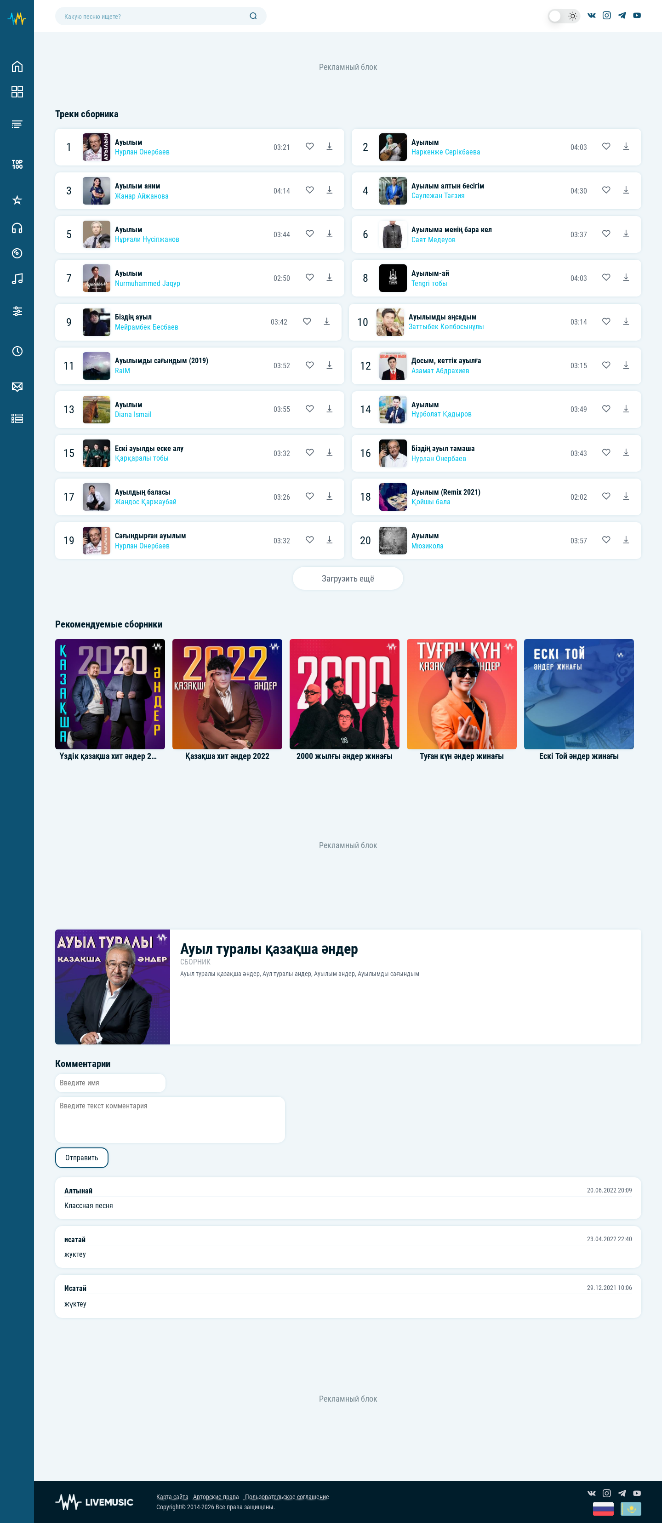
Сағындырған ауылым (151, 535)
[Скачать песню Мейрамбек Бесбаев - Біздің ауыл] (327, 322)
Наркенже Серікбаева (445, 152)
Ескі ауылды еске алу (149, 448)
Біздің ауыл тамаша (443, 448)
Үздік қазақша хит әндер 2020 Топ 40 (124, 756)
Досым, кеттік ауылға (446, 360)
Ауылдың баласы (143, 492)
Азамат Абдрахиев (440, 370)
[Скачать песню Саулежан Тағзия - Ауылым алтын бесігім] (626, 190)
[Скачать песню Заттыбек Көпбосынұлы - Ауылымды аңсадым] (626, 322)
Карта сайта (172, 1497)
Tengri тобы (429, 283)
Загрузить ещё (348, 578)
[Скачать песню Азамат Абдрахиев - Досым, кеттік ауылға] (626, 366)
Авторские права (216, 1497)
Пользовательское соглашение (286, 1497)
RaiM (122, 370)
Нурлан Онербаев (142, 152)
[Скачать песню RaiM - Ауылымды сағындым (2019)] (329, 366)
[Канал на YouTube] (637, 16)
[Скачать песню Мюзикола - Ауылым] (626, 540)
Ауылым (129, 142)
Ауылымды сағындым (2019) (162, 360)
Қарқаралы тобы (142, 458)
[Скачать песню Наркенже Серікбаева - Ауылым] (626, 147)
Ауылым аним (137, 186)
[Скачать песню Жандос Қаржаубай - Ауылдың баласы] (329, 497)
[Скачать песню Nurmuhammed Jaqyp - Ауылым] (329, 278)
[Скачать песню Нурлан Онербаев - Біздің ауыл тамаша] (626, 453)
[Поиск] (253, 16)
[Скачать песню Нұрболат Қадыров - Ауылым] (626, 409)
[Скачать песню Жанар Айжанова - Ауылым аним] (329, 190)
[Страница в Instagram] (607, 16)
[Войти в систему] (658, 3)
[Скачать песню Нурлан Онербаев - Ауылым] (329, 147)
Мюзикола (427, 546)
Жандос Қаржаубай (146, 501)
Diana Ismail (133, 414)
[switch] (564, 16)
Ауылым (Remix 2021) (445, 492)
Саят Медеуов (433, 239)
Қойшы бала (431, 501)
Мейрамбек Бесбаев (146, 327)
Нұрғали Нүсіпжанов (147, 239)
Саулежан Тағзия (438, 195)
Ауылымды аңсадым (443, 317)
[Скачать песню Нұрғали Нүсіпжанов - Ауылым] (329, 234)
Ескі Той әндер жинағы (579, 756)
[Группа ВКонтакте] (592, 16)
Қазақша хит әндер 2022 (227, 756)
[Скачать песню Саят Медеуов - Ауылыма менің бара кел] (626, 234)
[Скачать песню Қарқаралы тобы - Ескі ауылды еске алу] (329, 453)
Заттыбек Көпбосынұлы (446, 326)
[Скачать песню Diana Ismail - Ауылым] (329, 409)
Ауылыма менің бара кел (451, 229)
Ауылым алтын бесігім (448, 186)
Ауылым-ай (430, 273)
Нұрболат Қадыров (441, 414)
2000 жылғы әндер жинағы (344, 756)
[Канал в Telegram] (622, 16)
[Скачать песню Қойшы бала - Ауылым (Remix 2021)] (626, 497)
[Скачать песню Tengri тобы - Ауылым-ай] (626, 278)
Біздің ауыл (133, 317)
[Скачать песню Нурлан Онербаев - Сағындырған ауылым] (329, 540)
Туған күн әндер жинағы (462, 756)
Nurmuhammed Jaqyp (147, 283)
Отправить (81, 1157)
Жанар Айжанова (142, 196)
